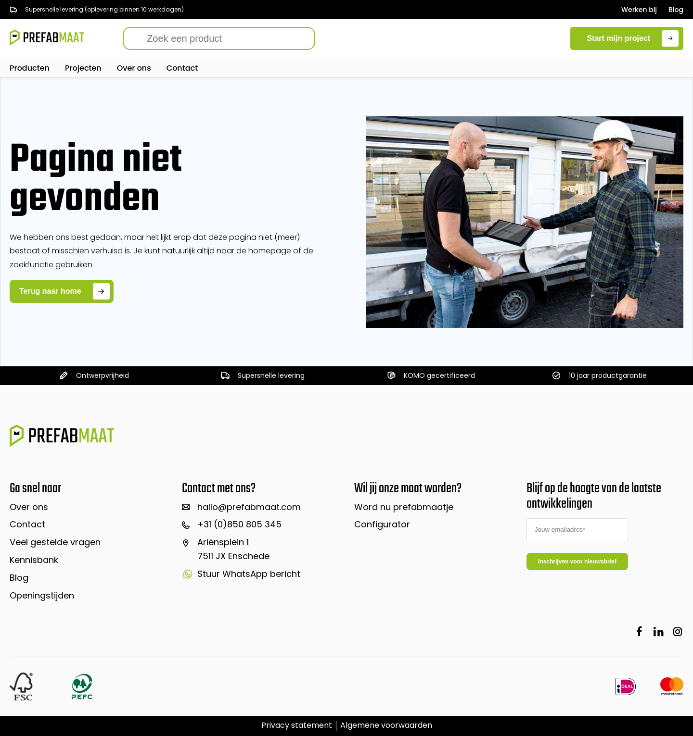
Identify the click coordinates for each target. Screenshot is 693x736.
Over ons (134, 68)
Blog (675, 9)
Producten (30, 68)
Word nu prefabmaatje (403, 507)
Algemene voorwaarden (386, 725)
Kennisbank (34, 560)
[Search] (219, 38)
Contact (182, 68)
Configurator (382, 524)
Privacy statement (296, 725)
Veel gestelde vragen (55, 542)
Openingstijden (42, 595)
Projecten (83, 68)
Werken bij (639, 9)
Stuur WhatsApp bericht (241, 574)
